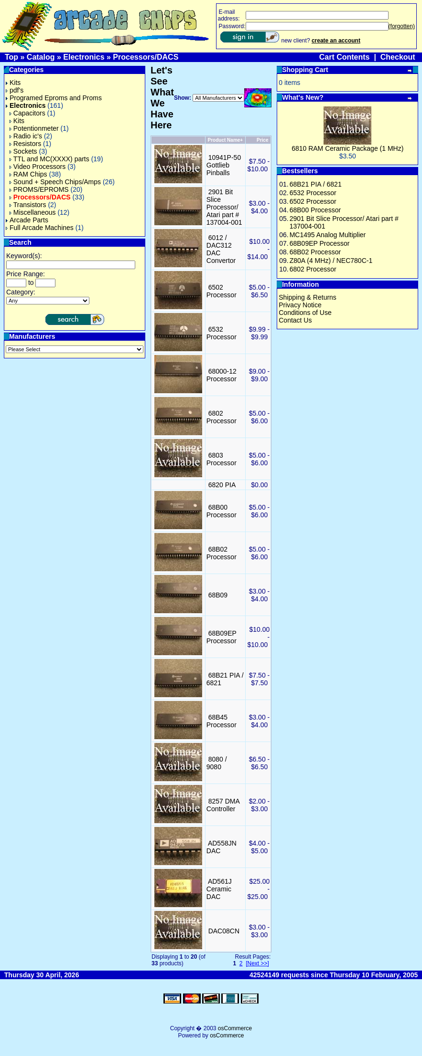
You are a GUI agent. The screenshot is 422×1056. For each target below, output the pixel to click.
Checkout (397, 57)
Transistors (28, 205)
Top (11, 57)
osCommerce (235, 1028)
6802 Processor (221, 417)
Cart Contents (344, 57)
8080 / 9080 (216, 763)
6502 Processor (221, 291)
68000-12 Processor (221, 375)
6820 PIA (222, 485)
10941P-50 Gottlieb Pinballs (223, 165)
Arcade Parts (27, 220)
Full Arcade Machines (40, 227)
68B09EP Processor (221, 637)
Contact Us (295, 320)
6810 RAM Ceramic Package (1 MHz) (347, 148)
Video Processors (37, 166)
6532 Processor (221, 333)
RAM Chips (28, 174)
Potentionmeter (34, 128)
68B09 (217, 595)
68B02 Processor (221, 553)
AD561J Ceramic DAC (219, 889)
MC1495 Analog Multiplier (328, 235)
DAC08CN (223, 931)
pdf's (14, 90)
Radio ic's (26, 136)
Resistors (25, 143)
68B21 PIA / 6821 (316, 184)
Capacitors (27, 113)
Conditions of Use (305, 312)
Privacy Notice (300, 305)
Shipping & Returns (307, 297)
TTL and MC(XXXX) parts (49, 159)
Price (262, 140)
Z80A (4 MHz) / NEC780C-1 (331, 260)
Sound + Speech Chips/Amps (55, 182)
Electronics (83, 57)
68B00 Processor (221, 511)
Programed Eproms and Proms (54, 98)
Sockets (23, 151)
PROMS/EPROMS (39, 189)
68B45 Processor (221, 721)
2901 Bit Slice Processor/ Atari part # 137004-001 (224, 207)
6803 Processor (221, 459)
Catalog (41, 57)
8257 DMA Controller (222, 805)
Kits (13, 82)
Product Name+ (225, 140)
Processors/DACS (145, 57)
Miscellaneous (33, 212)
